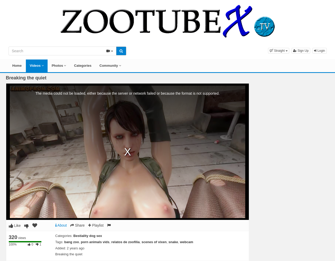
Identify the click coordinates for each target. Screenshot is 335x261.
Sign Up (301, 51)
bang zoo (71, 242)
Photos (59, 66)
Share (77, 225)
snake (173, 242)
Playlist (95, 225)
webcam (186, 242)
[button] (278, 51)
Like (15, 225)
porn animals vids (95, 242)
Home (17, 66)
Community (110, 66)
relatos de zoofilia (125, 242)
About (61, 225)
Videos (37, 66)
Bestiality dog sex (87, 236)
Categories (82, 66)
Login (319, 51)
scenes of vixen (154, 242)
